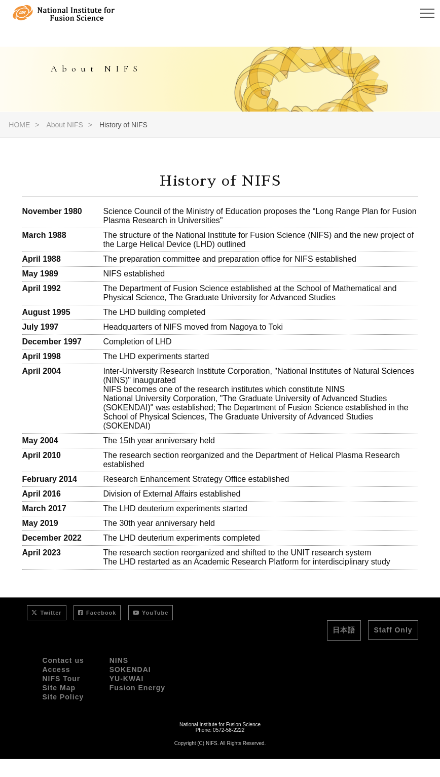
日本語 (344, 630)
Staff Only (393, 630)
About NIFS (64, 125)
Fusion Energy (137, 688)
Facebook (97, 613)
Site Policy (63, 697)
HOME (19, 125)
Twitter (46, 613)
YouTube (150, 613)
